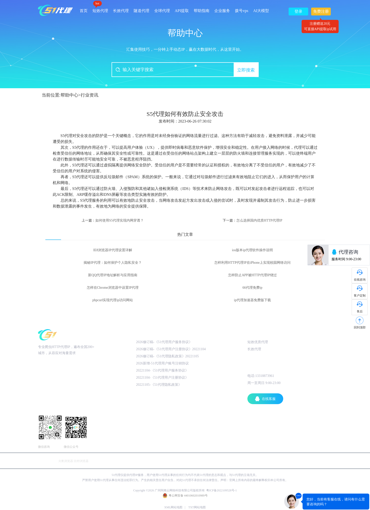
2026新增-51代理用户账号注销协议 (162, 363)
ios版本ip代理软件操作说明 (252, 250)
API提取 (182, 11)
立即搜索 (246, 70)
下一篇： (252, 220)
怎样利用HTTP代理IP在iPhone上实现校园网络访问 (252, 262)
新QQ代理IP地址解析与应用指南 (112, 275)
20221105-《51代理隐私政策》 (159, 384)
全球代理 (162, 11)
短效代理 (100, 9)
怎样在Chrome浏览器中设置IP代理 (113, 287)
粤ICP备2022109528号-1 (221, 490)
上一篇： (113, 220)
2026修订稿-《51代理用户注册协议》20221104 (171, 349)
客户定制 (360, 295)
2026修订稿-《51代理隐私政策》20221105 (167, 356)
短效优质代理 (257, 342)
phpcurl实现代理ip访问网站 (112, 300)
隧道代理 (141, 11)
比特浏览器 (81, 461)
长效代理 (121, 11)
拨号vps (241, 11)
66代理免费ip (252, 287)
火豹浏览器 (65, 461)
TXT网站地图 (197, 507)
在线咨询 (360, 279)
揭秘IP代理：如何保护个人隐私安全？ (112, 262)
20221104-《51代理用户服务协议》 (162, 370)
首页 (84, 11)
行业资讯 (89, 95)
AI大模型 (261, 11)
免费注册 (321, 12)
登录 (298, 11)
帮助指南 (201, 11)
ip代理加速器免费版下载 (252, 300)
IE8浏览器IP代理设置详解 (112, 250)
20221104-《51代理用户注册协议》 (162, 377)
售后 (360, 311)
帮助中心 (69, 95)
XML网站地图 (173, 507)
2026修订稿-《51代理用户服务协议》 (164, 342)
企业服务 (222, 11)
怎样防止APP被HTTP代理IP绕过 (252, 275)
